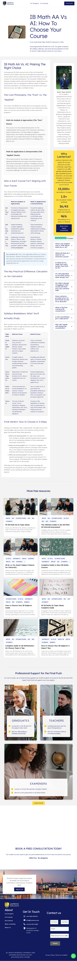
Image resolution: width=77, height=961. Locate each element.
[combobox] (59, 936)
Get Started (69, 3)
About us (8, 927)
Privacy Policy (49, 955)
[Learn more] (38, 803)
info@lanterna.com (32, 920)
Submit (55, 943)
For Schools (44, 3)
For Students (34, 3)
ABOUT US (19, 889)
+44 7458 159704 (32, 916)
